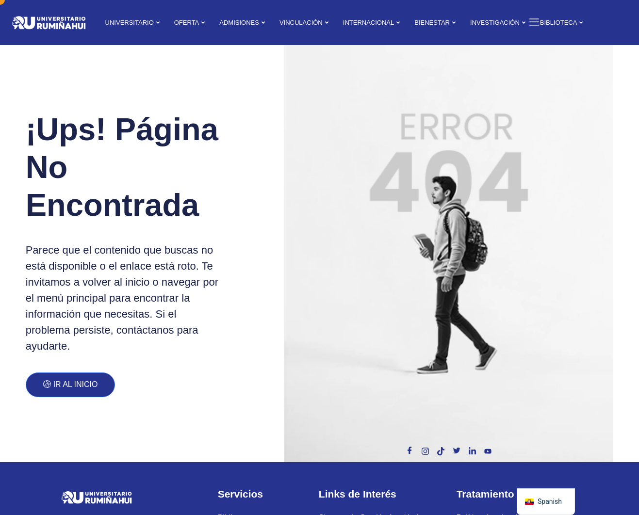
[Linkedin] (472, 451)
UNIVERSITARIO (132, 22)
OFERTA (189, 22)
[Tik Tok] (441, 451)
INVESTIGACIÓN (497, 22)
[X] (456, 451)
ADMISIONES (242, 22)
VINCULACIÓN (303, 22)
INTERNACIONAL (371, 22)
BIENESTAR (435, 22)
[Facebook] (410, 451)
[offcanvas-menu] (530, 22)
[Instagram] (425, 451)
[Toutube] (487, 451)
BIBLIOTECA (561, 22)
